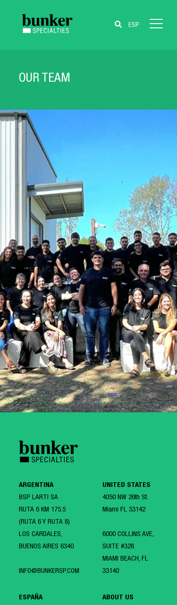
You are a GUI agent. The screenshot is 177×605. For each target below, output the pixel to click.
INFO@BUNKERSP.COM (49, 571)
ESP (133, 25)
